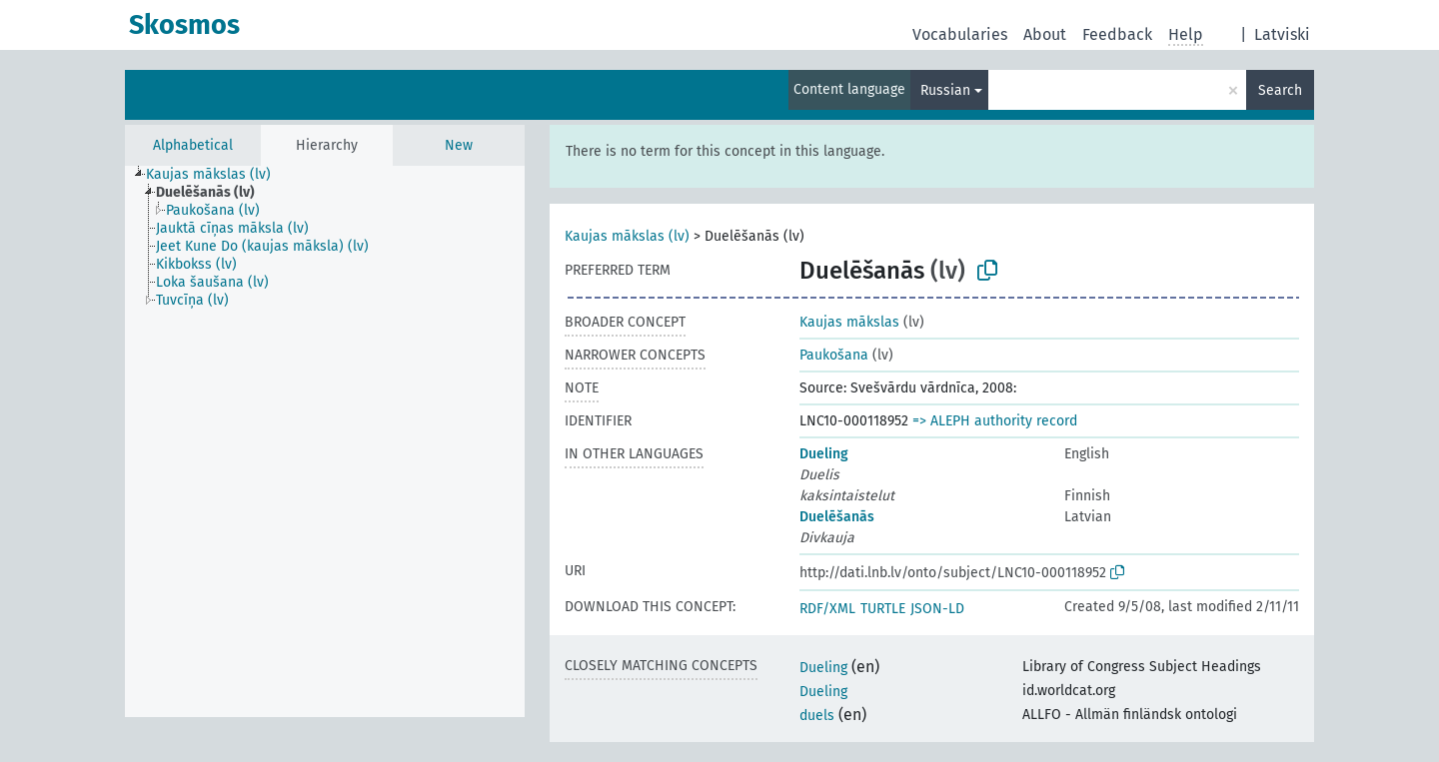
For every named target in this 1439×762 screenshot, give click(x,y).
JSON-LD (937, 608)
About (1044, 34)
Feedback (1117, 34)
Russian (945, 90)
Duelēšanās (836, 516)
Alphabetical (193, 145)
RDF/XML (827, 608)
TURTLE (882, 608)
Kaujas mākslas (849, 322)
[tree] (325, 441)
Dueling (823, 453)
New (459, 145)
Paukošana (833, 355)
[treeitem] (217, 175)
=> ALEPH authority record (994, 420)
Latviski (1282, 34)
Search (1280, 90)
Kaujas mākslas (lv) (627, 236)
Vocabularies (959, 34)
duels (816, 715)
